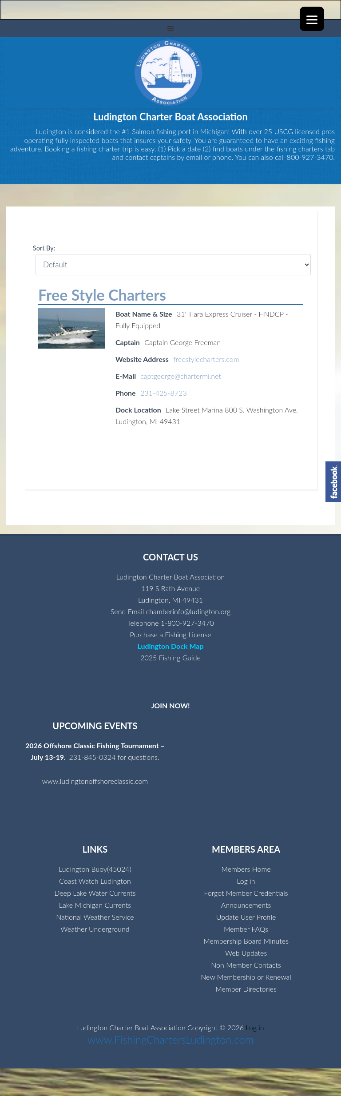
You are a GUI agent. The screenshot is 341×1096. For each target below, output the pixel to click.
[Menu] (312, 19)
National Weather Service (95, 917)
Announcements (246, 905)
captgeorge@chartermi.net (180, 376)
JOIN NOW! (170, 705)
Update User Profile (246, 917)
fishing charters (300, 148)
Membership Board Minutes (246, 941)
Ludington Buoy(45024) (95, 869)
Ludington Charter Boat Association (170, 72)
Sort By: (44, 248)
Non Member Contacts (246, 965)
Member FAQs (246, 929)
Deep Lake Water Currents (94, 893)
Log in (246, 881)
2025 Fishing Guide (170, 657)
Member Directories (246, 989)
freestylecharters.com (206, 359)
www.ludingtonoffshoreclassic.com (95, 781)
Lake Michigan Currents (95, 905)
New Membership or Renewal (246, 977)
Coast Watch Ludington (95, 881)
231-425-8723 (163, 393)
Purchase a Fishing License (170, 634)
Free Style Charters (102, 295)
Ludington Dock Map (170, 646)
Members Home (245, 869)
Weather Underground (94, 929)
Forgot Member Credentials (246, 893)
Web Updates (246, 953)
